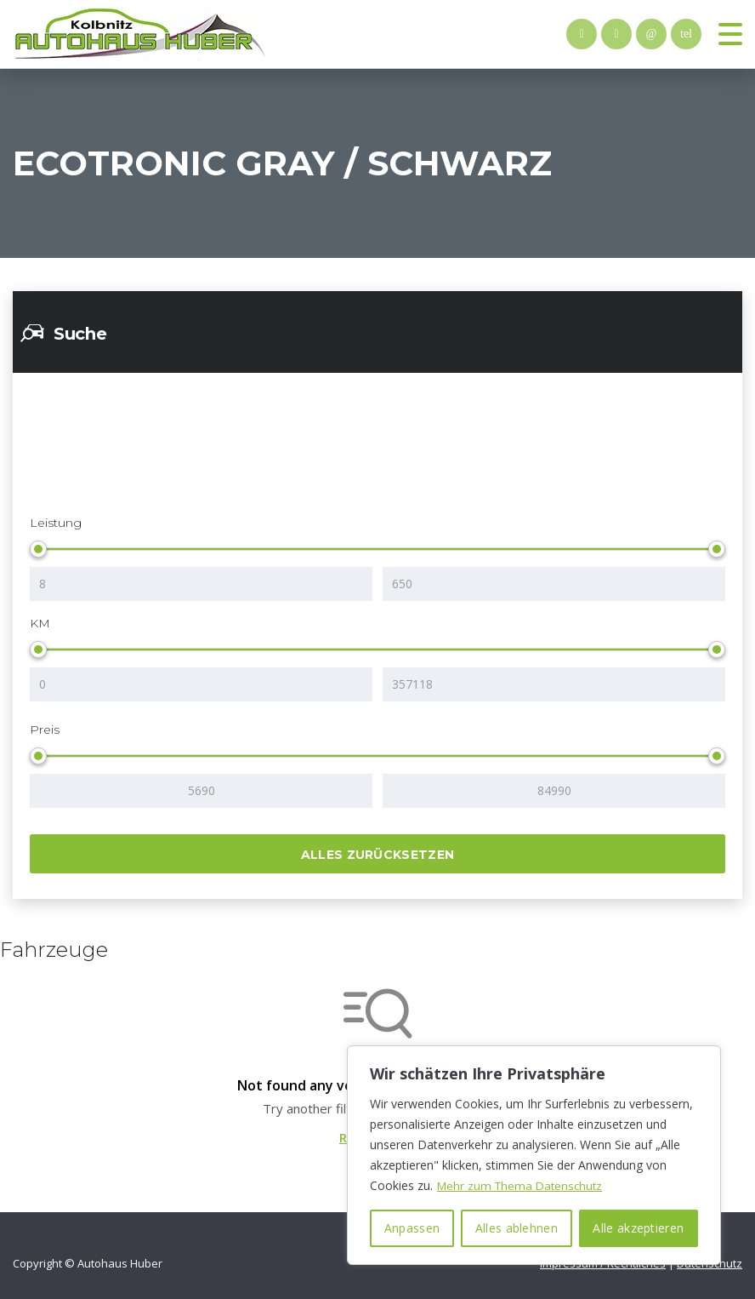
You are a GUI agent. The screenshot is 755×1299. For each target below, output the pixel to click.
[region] (534, 1155)
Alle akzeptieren (638, 1228)
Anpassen (412, 1228)
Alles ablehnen (516, 1228)
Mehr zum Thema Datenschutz (523, 1185)
